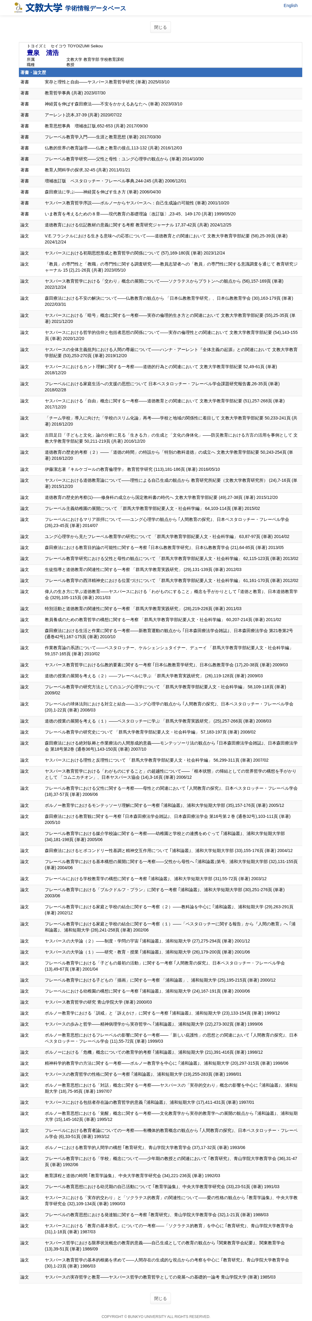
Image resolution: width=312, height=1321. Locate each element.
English (291, 5)
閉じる (160, 27)
